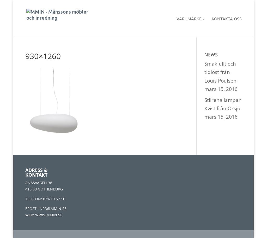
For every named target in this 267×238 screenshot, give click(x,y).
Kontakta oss (227, 19)
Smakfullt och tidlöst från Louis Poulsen (220, 72)
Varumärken (191, 19)
